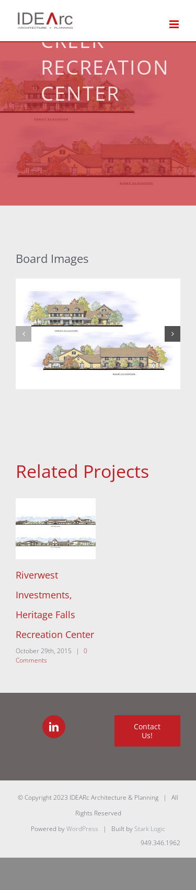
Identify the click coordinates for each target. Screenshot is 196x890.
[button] (23, 334)
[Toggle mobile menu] (174, 24)
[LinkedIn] (53, 726)
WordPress (82, 828)
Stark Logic (149, 828)
